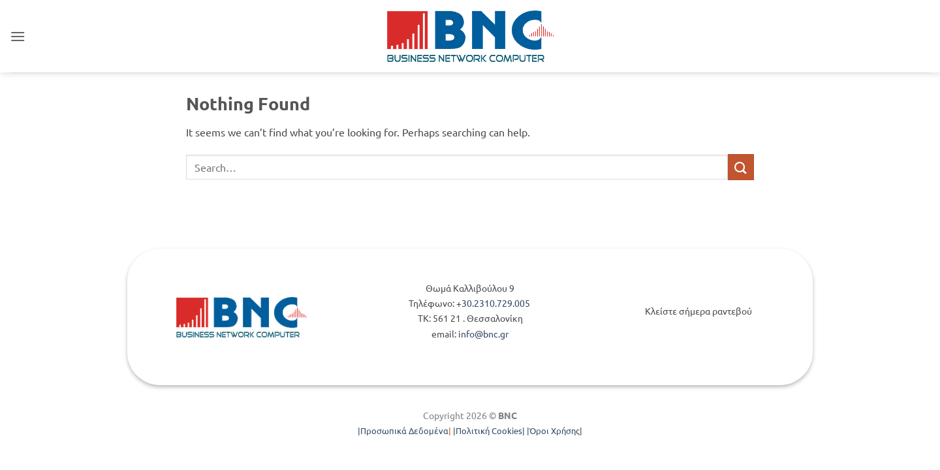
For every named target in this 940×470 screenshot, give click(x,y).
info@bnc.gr (483, 333)
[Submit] (741, 167)
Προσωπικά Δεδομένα (404, 430)
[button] (17, 36)
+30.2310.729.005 (494, 303)
